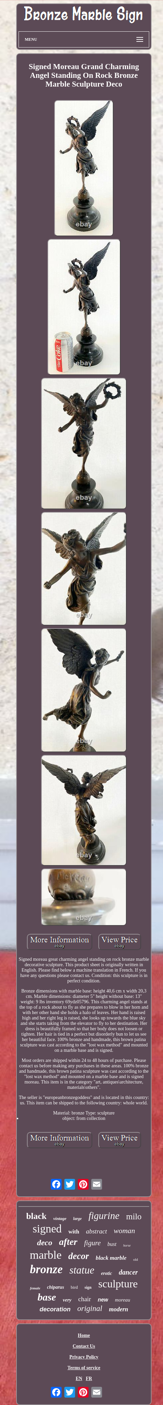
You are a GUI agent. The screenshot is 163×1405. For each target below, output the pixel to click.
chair (84, 1299)
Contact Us (84, 1346)
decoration (54, 1309)
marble (45, 1255)
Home (84, 1335)
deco (44, 1242)
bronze (46, 1269)
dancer (128, 1272)
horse (127, 1245)
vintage (59, 1218)
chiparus (55, 1287)
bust (112, 1244)
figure (92, 1243)
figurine (104, 1215)
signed (47, 1229)
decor (78, 1256)
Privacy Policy (83, 1357)
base (46, 1297)
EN (79, 1378)
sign (88, 1287)
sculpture (118, 1284)
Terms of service (83, 1367)
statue (81, 1270)
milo (134, 1216)
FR (89, 1378)
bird (74, 1287)
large (77, 1218)
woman (124, 1230)
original (89, 1308)
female (35, 1288)
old (135, 1259)
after (68, 1241)
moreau (122, 1300)
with (73, 1231)
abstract (96, 1231)
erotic (106, 1273)
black (36, 1216)
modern (118, 1309)
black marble (111, 1258)
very (67, 1300)
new (103, 1300)
